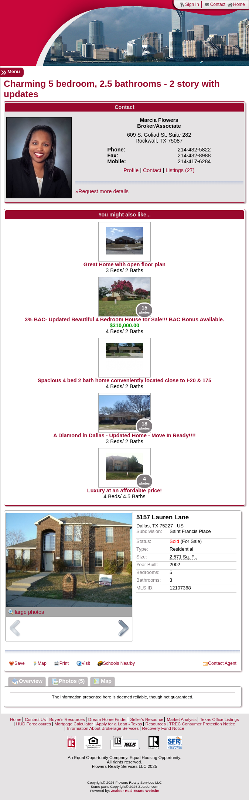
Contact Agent (222, 663)
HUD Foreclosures (33, 724)
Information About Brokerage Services (103, 728)
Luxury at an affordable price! (124, 490)
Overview (26, 682)
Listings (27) (180, 170)
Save (19, 663)
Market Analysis (182, 719)
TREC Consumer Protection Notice (202, 724)
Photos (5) (68, 682)
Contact (215, 4)
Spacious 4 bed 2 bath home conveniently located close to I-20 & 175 (124, 380)
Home (236, 4)
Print (64, 663)
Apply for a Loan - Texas (119, 724)
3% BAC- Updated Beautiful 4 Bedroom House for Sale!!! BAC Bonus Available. (124, 319)
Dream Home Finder (107, 719)
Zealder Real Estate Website (135, 791)
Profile (131, 170)
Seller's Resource (146, 719)
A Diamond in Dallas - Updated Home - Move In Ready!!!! (124, 435)
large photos (29, 612)
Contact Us (35, 719)
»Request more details (102, 191)
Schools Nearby (119, 663)
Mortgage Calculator (74, 724)
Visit (86, 663)
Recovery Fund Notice (163, 728)
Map (42, 663)
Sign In (189, 4)
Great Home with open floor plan (124, 264)
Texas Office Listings (219, 719)
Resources (156, 724)
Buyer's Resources (67, 719)
